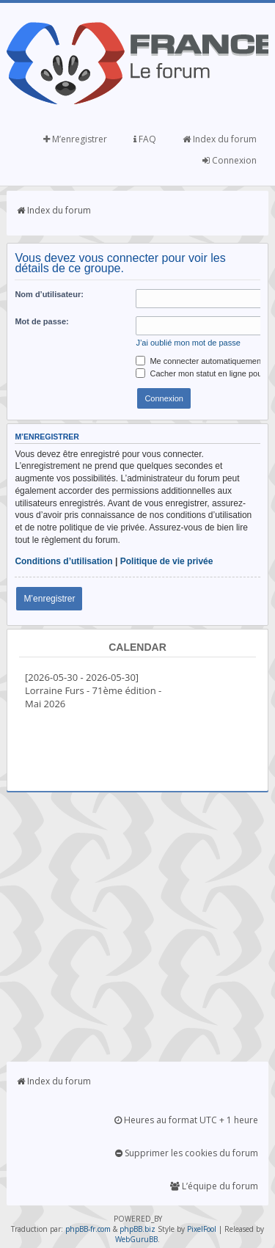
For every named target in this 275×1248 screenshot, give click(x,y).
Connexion (229, 160)
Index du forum (220, 139)
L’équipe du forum (214, 1186)
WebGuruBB (136, 1239)
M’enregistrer (75, 139)
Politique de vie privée (166, 561)
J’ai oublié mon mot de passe (188, 342)
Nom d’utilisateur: (49, 294)
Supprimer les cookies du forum (186, 1153)
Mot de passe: (41, 321)
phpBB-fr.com (88, 1229)
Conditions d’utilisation (63, 561)
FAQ (144, 139)
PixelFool (201, 1229)
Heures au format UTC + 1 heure (186, 1120)
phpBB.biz (137, 1229)
